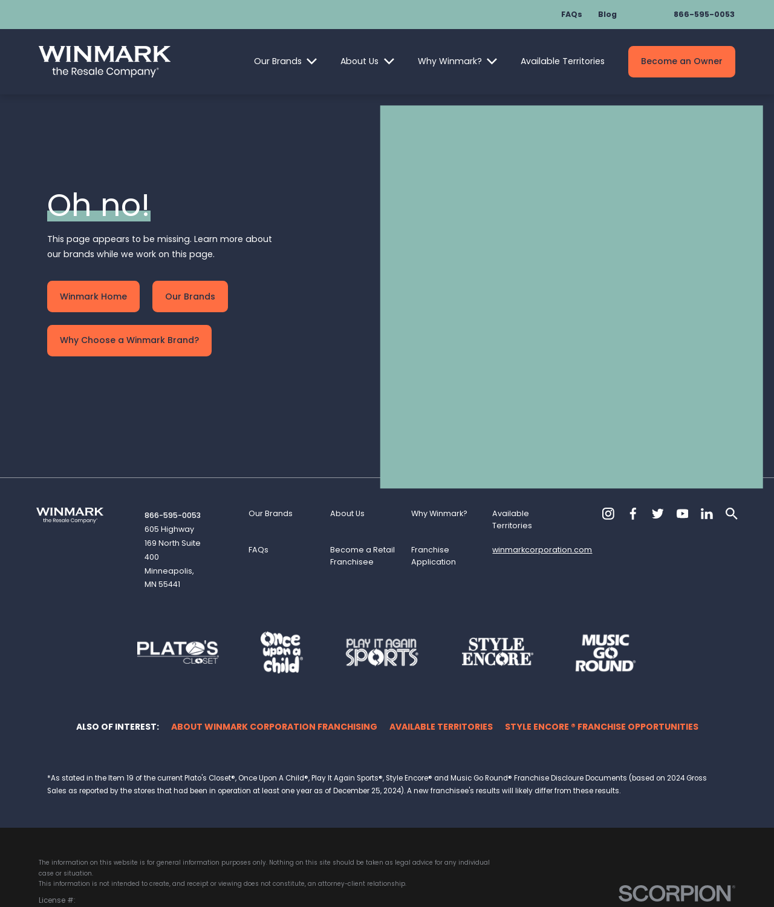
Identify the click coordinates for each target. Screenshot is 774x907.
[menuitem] (53, 872)
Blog (607, 14)
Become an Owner (682, 61)
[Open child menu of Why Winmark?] (492, 61)
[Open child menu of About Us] (389, 61)
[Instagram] (608, 461)
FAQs (571, 14)
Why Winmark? (450, 61)
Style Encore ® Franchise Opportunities (601, 674)
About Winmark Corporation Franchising (274, 674)
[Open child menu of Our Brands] (312, 61)
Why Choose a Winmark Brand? (129, 314)
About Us (359, 61)
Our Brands (278, 61)
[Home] (105, 61)
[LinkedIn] (707, 461)
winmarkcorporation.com (542, 498)
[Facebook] (633, 461)
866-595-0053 (704, 14)
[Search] (732, 461)
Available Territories (563, 61)
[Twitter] (658, 461)
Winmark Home (93, 270)
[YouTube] (683, 461)
